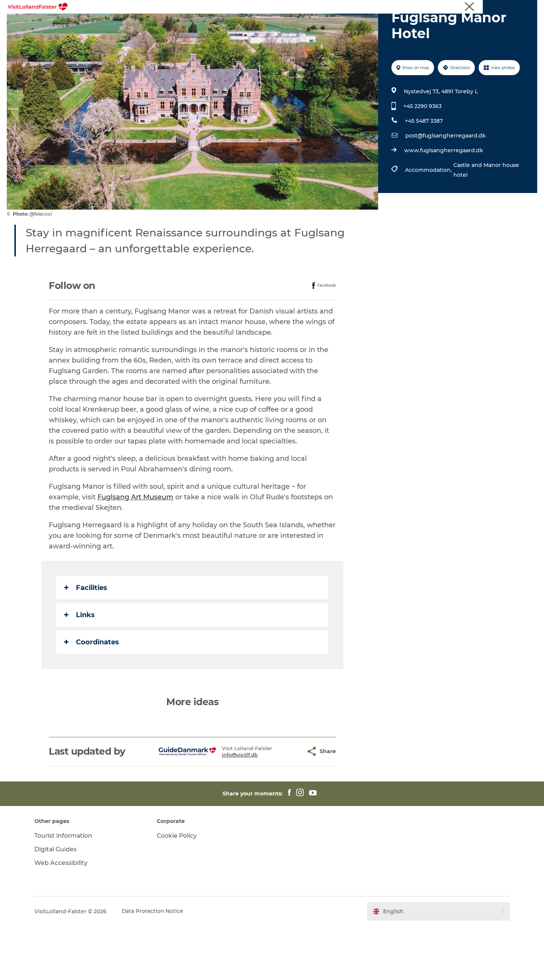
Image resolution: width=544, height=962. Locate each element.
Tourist (479, 7)
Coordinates (92, 678)
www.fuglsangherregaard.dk (443, 186)
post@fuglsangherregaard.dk (445, 171)
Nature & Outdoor (194, 24)
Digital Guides (59, 885)
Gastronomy (336, 24)
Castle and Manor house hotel (486, 206)
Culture (295, 24)
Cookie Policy (179, 871)
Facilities (86, 623)
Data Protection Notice (156, 947)
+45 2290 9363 (422, 142)
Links (80, 651)
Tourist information (515, 7)
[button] (282, 787)
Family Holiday (253, 24)
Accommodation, (429, 205)
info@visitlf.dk (221, 791)
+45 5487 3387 (423, 156)
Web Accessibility (64, 898)
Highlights (143, 24)
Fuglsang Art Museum (136, 533)
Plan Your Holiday (390, 24)
